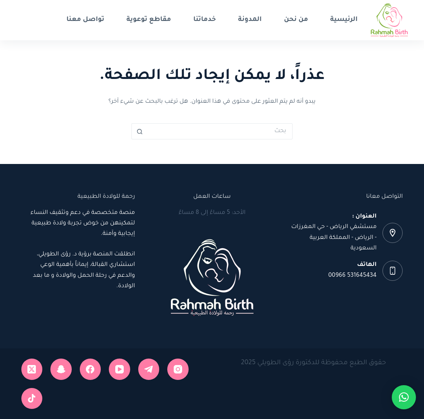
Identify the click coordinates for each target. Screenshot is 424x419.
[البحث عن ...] (220, 131)
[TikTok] (32, 398)
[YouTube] (119, 369)
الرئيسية (343, 19)
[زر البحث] (139, 131)
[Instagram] (178, 369)
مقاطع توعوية (149, 19)
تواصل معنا (85, 19)
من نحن (296, 19)
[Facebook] (90, 369)
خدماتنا (204, 19)
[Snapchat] (61, 369)
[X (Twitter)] (32, 369)
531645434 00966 (352, 276)
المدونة (250, 19)
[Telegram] (149, 369)
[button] (404, 397)
